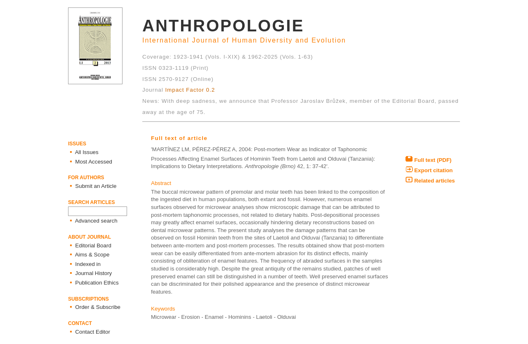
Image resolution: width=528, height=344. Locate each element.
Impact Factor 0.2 (190, 90)
